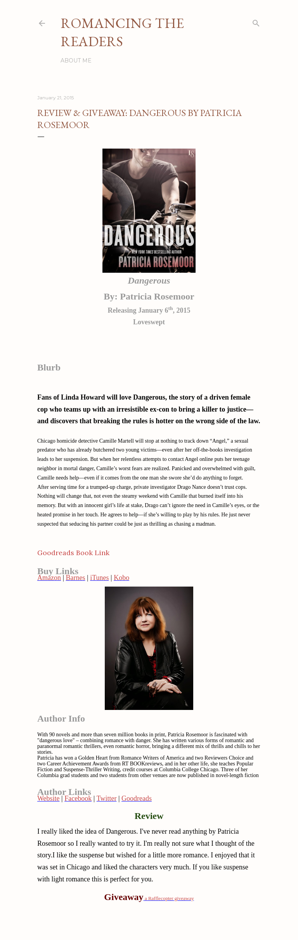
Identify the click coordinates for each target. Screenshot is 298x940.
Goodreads (136, 798)
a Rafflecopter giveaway (169, 898)
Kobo (121, 578)
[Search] (256, 21)
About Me (76, 60)
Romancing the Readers (122, 32)
